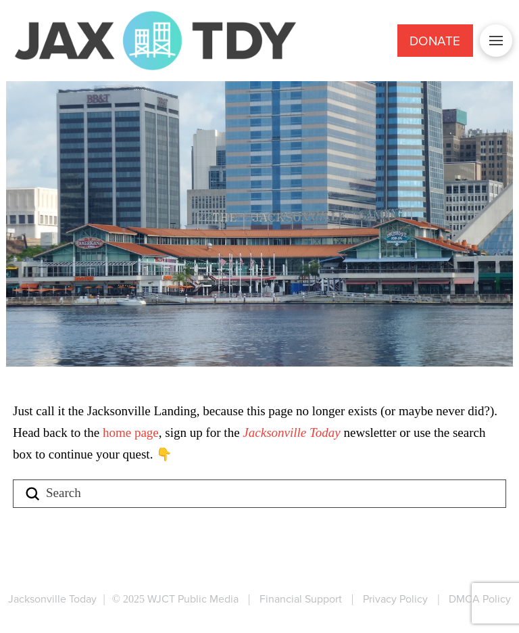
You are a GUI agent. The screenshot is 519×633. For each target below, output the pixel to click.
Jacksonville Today (293, 432)
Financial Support (301, 599)
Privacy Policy (395, 599)
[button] (496, 40)
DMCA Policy (480, 599)
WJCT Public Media (193, 599)
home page (131, 432)
